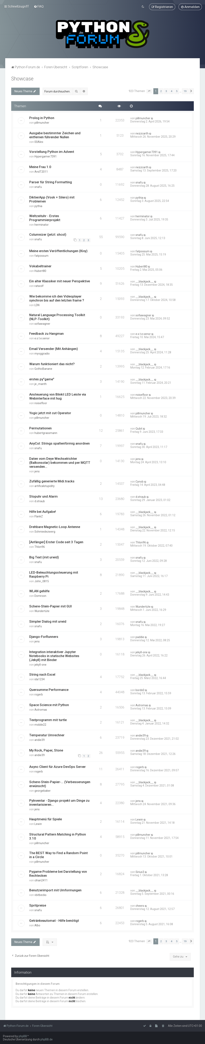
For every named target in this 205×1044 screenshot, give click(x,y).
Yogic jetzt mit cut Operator (50, 413)
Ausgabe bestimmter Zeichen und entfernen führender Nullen (54, 135)
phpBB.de (46, 1039)
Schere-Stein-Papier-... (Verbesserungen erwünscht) (59, 783)
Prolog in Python (41, 118)
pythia (38, 205)
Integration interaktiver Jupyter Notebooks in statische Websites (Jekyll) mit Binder (54, 655)
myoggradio (42, 353)
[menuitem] (39, 6)
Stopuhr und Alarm (43, 496)
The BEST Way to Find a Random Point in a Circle (58, 855)
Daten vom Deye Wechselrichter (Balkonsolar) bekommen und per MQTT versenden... (59, 462)
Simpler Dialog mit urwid (47, 621)
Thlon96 (39, 546)
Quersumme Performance (48, 689)
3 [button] (166, 90)
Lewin (38, 823)
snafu (38, 186)
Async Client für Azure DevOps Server (57, 766)
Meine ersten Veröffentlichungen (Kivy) (58, 250)
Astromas (40, 709)
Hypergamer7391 (45, 156)
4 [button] (171, 90)
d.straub (39, 501)
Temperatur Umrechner (46, 735)
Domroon (40, 595)
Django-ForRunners (43, 636)
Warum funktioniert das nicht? (52, 364)
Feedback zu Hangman (46, 333)
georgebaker (42, 790)
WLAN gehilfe (39, 591)
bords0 (140, 689)
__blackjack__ (145, 281)
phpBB (23, 1036)
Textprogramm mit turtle (48, 720)
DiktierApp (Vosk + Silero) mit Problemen (51, 199)
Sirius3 (140, 871)
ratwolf (39, 285)
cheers (140, 905)
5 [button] (176, 90)
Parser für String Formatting (50, 182)
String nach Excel (42, 674)
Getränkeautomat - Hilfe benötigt (54, 920)
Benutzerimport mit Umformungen (55, 890)
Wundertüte (41, 610)
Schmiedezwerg (44, 531)
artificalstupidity (44, 485)
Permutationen (40, 428)
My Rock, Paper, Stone (46, 750)
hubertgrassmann (45, 432)
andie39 (39, 739)
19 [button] (185, 90)
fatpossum (41, 255)
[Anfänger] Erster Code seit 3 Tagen (56, 542)
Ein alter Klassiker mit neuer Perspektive (59, 281)
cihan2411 (41, 880)
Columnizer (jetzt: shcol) (47, 234)
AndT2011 (41, 171)
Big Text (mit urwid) (44, 557)
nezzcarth (142, 133)
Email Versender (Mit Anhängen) (53, 349)
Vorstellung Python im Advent (51, 151)
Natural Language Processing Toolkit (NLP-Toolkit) (57, 317)
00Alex (38, 141)
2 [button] (161, 90)
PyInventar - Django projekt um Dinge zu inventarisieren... (59, 802)
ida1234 (39, 678)
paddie (140, 636)
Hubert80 (40, 270)
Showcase (22, 78)
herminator (41, 224)
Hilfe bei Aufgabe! (42, 511)
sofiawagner (42, 323)
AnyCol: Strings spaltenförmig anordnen (59, 443)
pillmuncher (41, 122)
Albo (37, 925)
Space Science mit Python (49, 704)
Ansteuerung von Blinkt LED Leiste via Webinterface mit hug (57, 396)
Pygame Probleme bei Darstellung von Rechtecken (58, 873)
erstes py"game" (41, 379)
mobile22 (40, 724)
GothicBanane (43, 368)
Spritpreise (37, 905)
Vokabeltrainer (40, 266)
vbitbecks (40, 894)
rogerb (38, 694)
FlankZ (38, 516)
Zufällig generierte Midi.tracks (51, 481)
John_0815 (41, 581)
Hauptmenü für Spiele (45, 819)
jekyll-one (40, 664)
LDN (36, 305)
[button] (149, 91)
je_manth (40, 383)
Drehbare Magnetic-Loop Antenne (54, 527)
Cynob (140, 481)
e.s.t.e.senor (42, 338)
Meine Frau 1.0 (40, 167)
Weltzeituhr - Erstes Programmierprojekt (44, 218)
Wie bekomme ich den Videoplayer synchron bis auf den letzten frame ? (56, 298)
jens (37, 471)
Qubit (139, 428)
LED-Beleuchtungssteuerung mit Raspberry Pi (53, 574)
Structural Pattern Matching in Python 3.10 (57, 836)
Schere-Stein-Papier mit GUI (50, 606)
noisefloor (40, 403)
